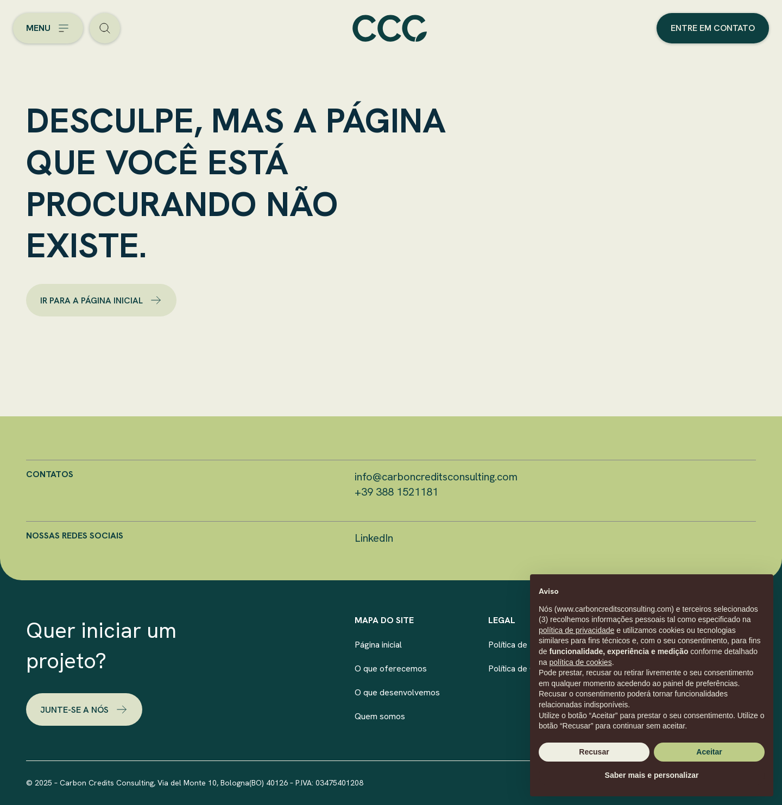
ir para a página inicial (101, 300)
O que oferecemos (391, 668)
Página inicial (378, 644)
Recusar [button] (594, 751)
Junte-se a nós (84, 709)
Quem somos (380, 716)
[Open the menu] (48, 28)
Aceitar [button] (709, 751)
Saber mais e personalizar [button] (652, 775)
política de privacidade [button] (576, 630)
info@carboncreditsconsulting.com (436, 477)
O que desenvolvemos (397, 692)
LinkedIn (374, 538)
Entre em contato (713, 28)
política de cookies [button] (580, 662)
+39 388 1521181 (396, 492)
